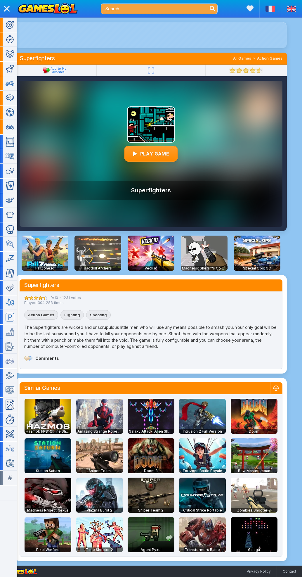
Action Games (278, 58)
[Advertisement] (159, 35)
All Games (251, 58)
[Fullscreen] (159, 70)
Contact (289, 571)
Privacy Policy (259, 571)
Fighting (80, 314)
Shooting (106, 314)
